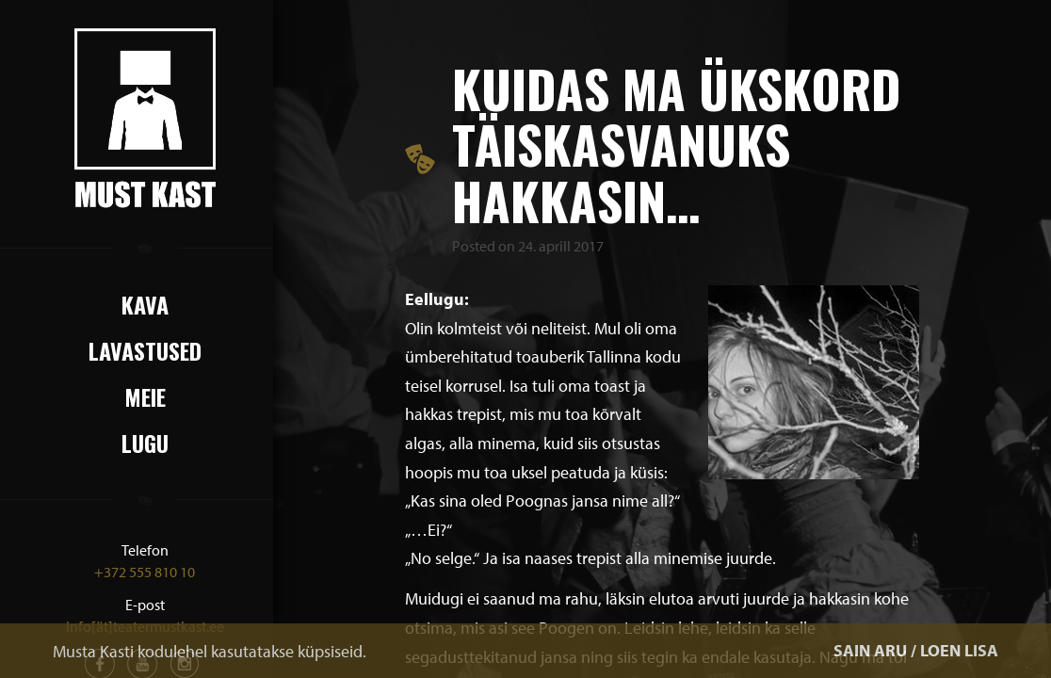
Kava (145, 304)
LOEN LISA (959, 650)
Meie (145, 396)
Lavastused (145, 350)
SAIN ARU (870, 650)
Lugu (145, 443)
